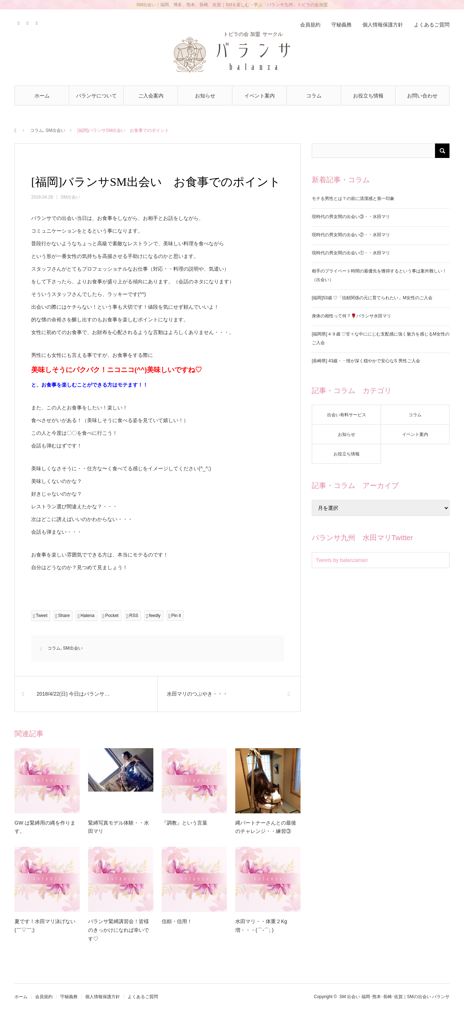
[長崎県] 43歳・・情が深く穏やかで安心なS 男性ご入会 (366, 360)
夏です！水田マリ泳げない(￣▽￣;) (44, 925)
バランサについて (96, 96)
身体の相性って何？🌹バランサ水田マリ (351, 315)
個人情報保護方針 (382, 25)
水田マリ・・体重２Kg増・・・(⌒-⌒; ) (261, 925)
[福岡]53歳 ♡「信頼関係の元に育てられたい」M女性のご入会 (372, 297)
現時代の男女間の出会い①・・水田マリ (351, 252)
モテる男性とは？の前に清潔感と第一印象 (353, 198)
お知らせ (205, 96)
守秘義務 (341, 25)
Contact (28, 22)
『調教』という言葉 (184, 823)
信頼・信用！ (177, 921)
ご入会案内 (150, 96)
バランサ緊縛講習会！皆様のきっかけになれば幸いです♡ (118, 930)
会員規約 (310, 25)
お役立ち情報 (368, 96)
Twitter (19, 22)
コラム (314, 96)
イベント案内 (259, 96)
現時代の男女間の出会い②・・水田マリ (351, 234)
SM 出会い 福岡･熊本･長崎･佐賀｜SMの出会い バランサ (394, 996)
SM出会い (55, 130)
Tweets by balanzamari (342, 560)
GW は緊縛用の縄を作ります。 (44, 827)
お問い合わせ (422, 96)
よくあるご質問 (432, 25)
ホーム (42, 96)
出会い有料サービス (346, 414)
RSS (37, 22)
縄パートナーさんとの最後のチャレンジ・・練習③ (265, 827)
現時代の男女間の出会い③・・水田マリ (351, 216)
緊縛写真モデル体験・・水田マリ (118, 827)
